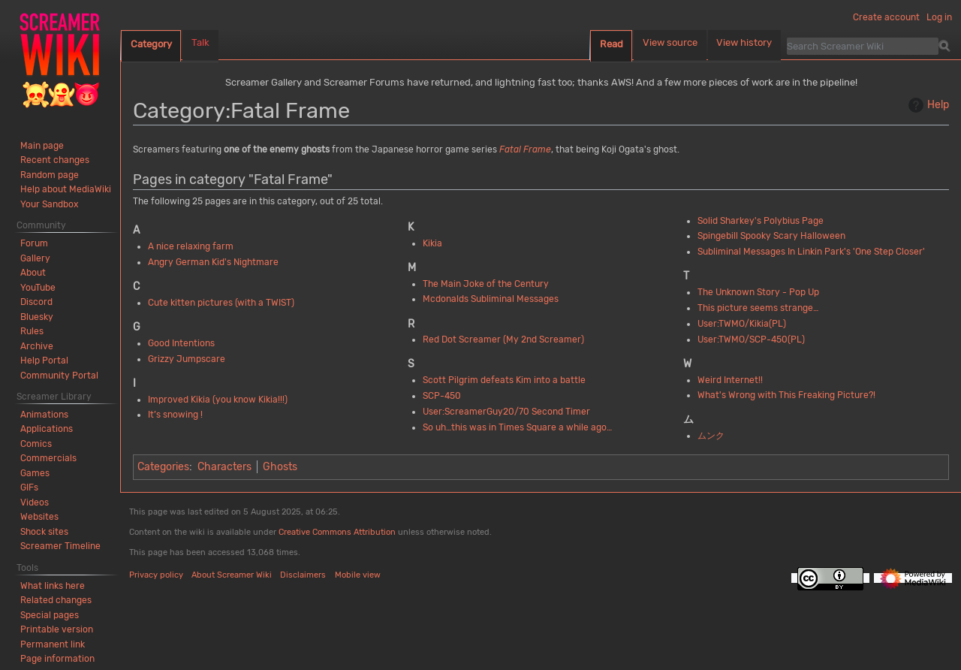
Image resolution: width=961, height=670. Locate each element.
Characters (224, 466)
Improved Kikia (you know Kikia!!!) (218, 399)
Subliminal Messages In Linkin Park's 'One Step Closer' (811, 251)
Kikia (432, 243)
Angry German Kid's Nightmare (213, 262)
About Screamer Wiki (231, 575)
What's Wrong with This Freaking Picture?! (786, 395)
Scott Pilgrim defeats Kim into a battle (504, 380)
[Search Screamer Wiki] (862, 46)
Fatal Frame (525, 149)
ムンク (711, 435)
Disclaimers (303, 575)
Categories (163, 466)
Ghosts (280, 466)
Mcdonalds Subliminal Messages (491, 299)
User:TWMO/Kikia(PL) (741, 323)
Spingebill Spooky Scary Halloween (771, 236)
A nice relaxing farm (190, 246)
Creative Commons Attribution (337, 532)
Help (927, 105)
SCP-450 (442, 396)
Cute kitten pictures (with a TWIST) (221, 302)
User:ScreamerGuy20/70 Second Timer (506, 411)
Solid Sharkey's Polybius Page (760, 221)
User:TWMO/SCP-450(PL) (751, 339)
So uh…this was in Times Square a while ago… (517, 427)
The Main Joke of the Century (486, 284)
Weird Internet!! (730, 380)
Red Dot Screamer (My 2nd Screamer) (503, 339)
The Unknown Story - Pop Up (758, 292)
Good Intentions (181, 343)
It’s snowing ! (175, 414)
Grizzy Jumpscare (186, 359)
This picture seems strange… (757, 308)
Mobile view (358, 575)
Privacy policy (156, 575)
